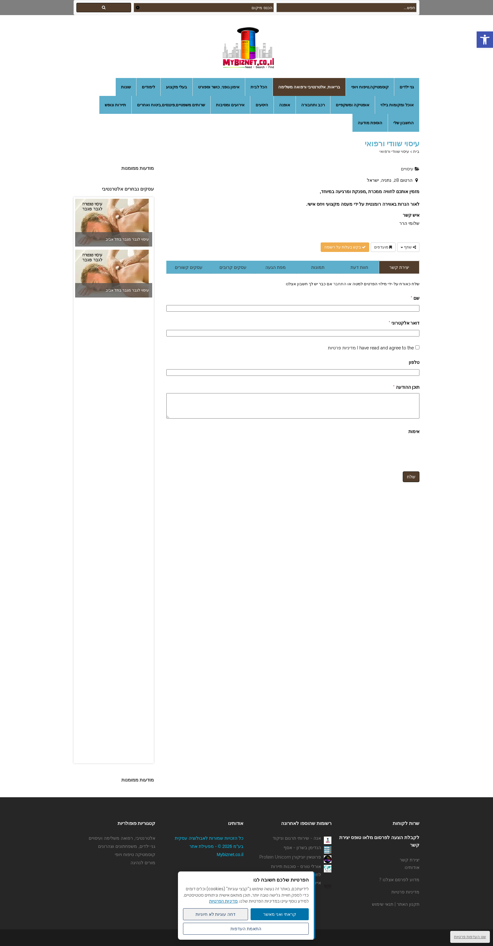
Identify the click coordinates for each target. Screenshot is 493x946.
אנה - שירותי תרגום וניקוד (297, 838)
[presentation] (371, 454)
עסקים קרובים (232, 267)
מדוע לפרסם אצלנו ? (399, 879)
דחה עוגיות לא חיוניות (216, 914)
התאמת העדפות (245, 928)
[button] (485, 39)
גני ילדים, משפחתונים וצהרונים (126, 846)
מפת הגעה (275, 267)
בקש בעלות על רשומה (345, 247)
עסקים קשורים (188, 267)
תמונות (317, 267)
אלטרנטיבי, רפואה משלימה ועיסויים (122, 838)
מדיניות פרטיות (342, 347)
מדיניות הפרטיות (223, 901)
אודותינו (412, 867)
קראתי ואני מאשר (279, 914)
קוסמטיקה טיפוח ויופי (135, 854)
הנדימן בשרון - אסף (302, 847)
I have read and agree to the (371, 347)
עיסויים (410, 168)
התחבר (339, 283)
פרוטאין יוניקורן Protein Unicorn (290, 857)
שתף (408, 247)
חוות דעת (359, 267)
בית (416, 151)
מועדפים (383, 247)
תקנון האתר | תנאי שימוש (395, 904)
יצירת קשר (399, 267)
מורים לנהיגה (142, 862)
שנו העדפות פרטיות (470, 937)
